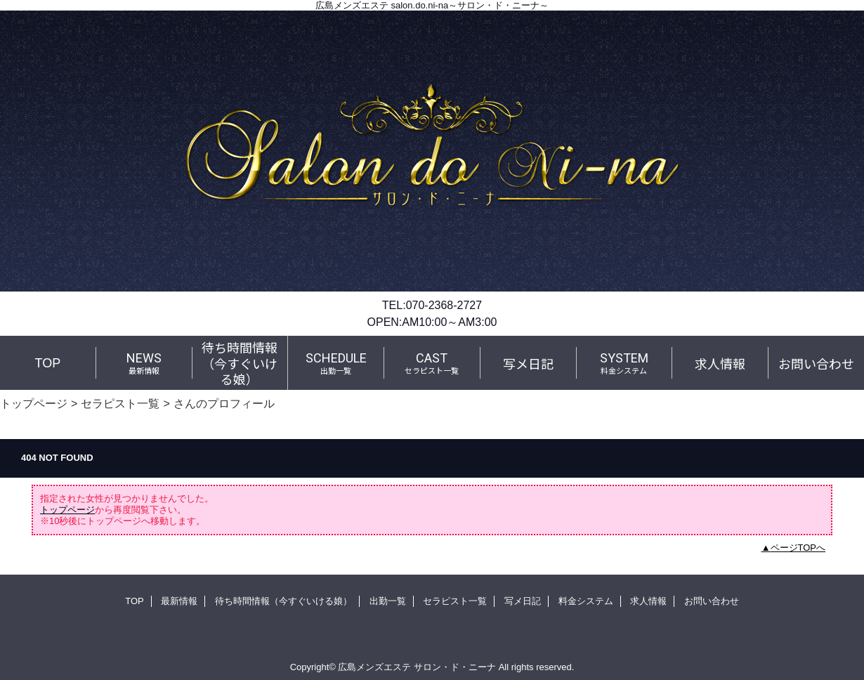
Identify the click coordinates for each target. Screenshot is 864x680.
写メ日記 (522, 601)
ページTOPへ (798, 547)
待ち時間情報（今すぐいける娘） (283, 601)
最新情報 (179, 601)
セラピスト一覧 (120, 403)
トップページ (33, 403)
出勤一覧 (387, 601)
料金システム (585, 601)
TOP (48, 363)
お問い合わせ (711, 601)
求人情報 (648, 601)
